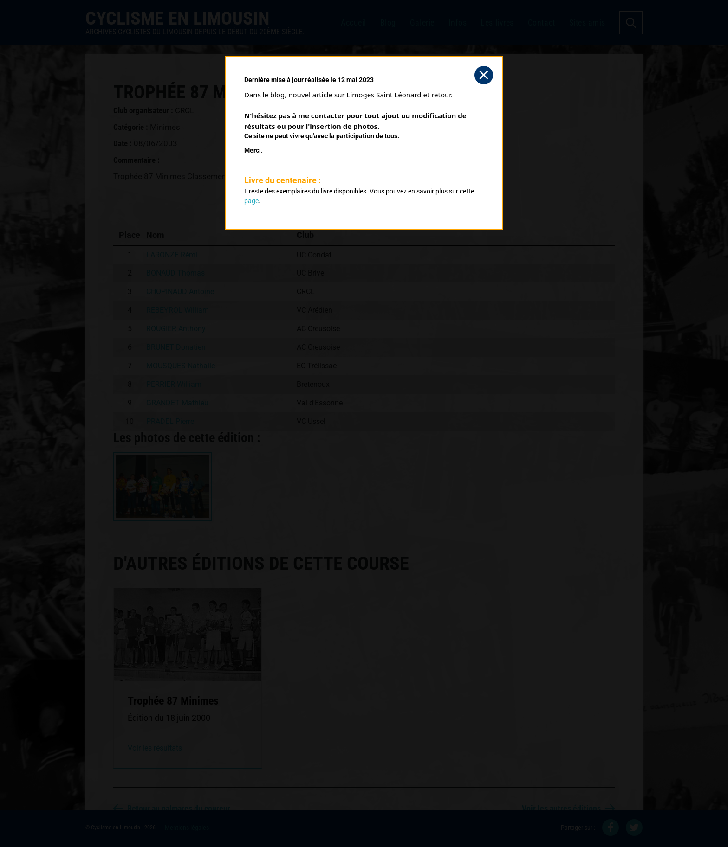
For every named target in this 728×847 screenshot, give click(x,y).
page (251, 201)
